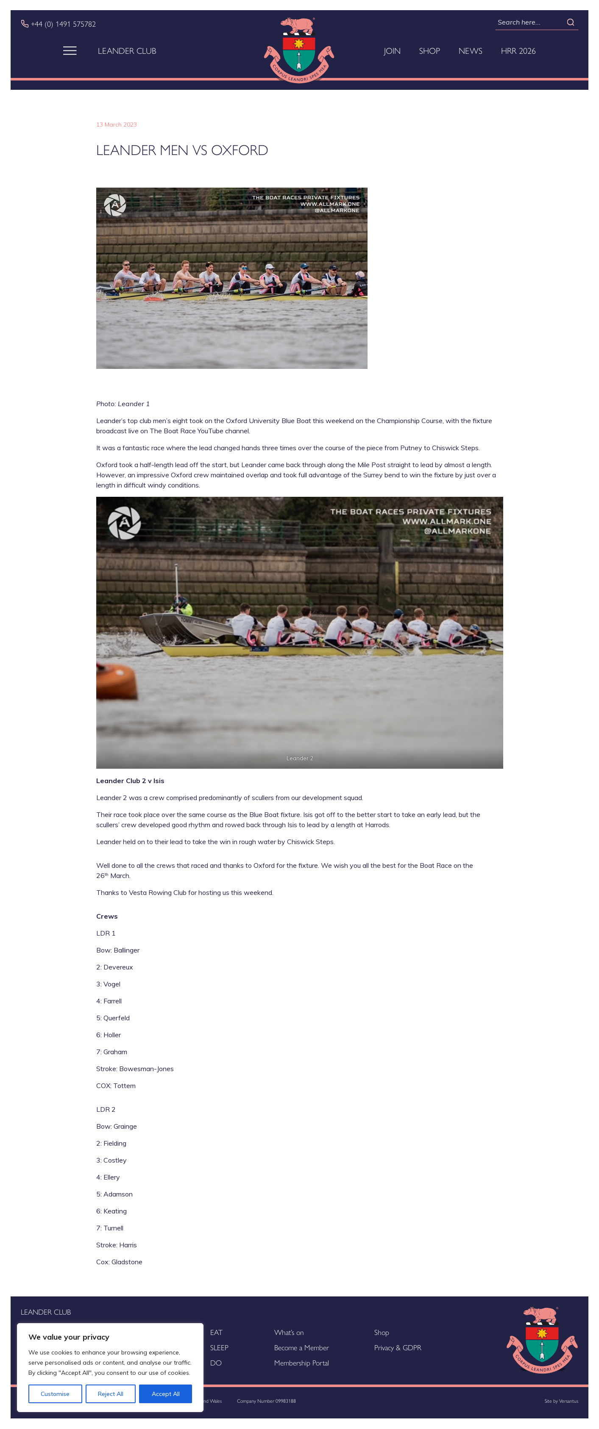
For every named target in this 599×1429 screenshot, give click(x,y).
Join (392, 50)
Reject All (110, 1394)
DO (216, 1362)
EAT (216, 1332)
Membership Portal (301, 1362)
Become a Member (301, 1347)
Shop (429, 50)
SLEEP (219, 1347)
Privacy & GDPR (397, 1347)
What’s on (289, 1332)
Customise (55, 1394)
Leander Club (127, 50)
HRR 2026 (518, 50)
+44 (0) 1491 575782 (63, 24)
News (470, 50)
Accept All (166, 1394)
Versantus (568, 1400)
